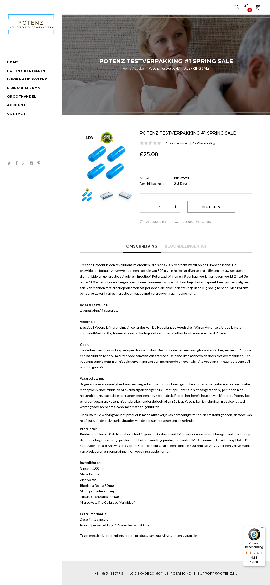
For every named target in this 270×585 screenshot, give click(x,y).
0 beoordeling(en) (177, 143)
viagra (166, 535)
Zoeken (140, 68)
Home (127, 68)
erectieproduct (136, 535)
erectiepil (96, 535)
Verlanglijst (156, 221)
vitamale (191, 535)
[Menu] (262, 529)
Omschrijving (141, 246)
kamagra (155, 535)
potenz (178, 535)
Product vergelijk (196, 221)
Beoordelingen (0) (185, 246)
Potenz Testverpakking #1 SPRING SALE (179, 68)
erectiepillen (113, 535)
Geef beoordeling (203, 143)
